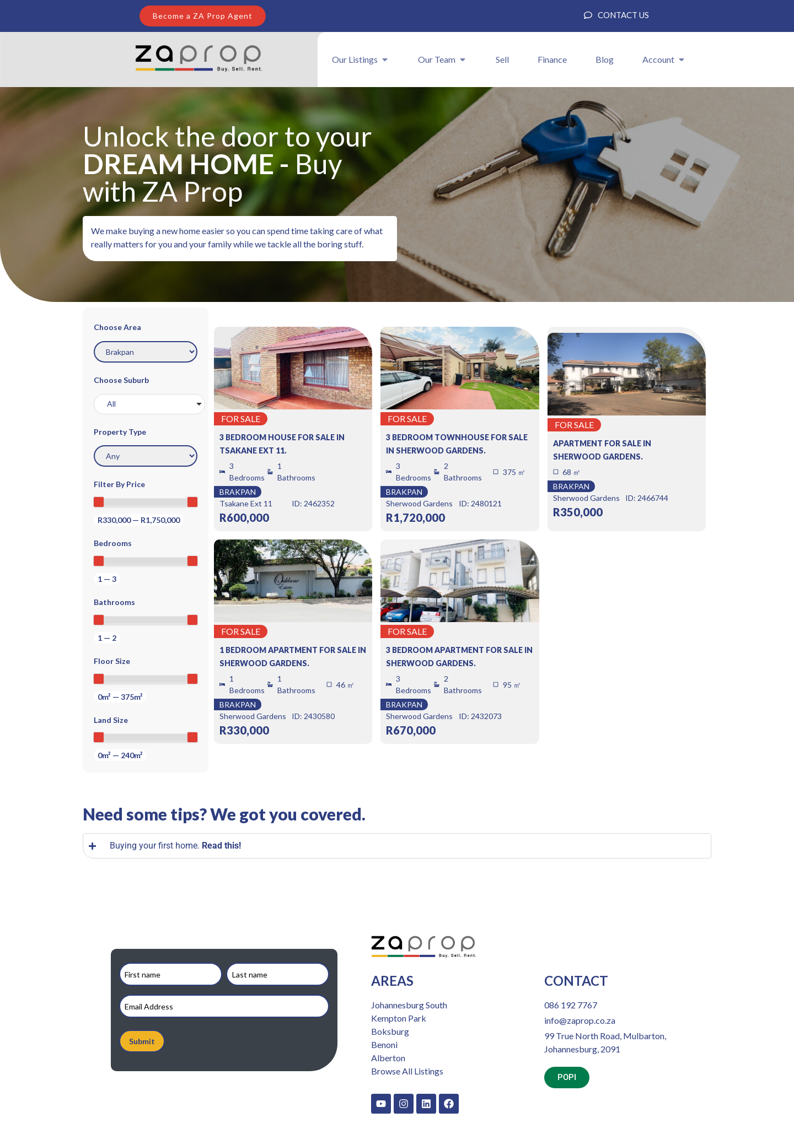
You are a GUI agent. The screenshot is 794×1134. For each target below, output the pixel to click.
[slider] (98, 501)
